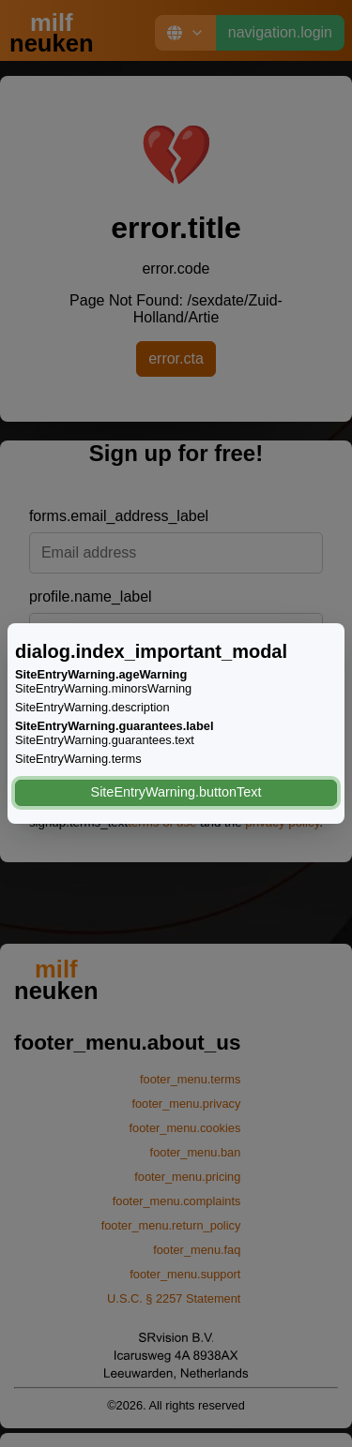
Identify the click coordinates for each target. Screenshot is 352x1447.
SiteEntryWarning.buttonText (176, 791)
